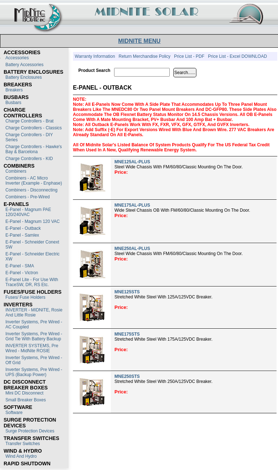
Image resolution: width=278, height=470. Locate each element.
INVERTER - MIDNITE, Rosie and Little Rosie (33, 312)
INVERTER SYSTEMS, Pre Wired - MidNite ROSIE (31, 348)
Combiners (15, 171)
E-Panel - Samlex (22, 235)
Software (13, 412)
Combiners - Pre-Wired (27, 196)
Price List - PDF (189, 56)
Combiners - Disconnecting (31, 190)
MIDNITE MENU (139, 41)
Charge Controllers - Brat (29, 121)
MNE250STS (127, 376)
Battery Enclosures (23, 77)
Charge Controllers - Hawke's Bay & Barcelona (33, 149)
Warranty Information (95, 56)
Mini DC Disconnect (24, 393)
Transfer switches (22, 443)
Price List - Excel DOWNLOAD (237, 56)
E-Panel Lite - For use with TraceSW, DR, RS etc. (31, 282)
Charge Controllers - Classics (33, 127)
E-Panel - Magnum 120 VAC (32, 221)
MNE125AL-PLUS (132, 161)
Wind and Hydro (21, 456)
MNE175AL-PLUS (132, 205)
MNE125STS (127, 291)
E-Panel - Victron (21, 272)
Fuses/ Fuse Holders (25, 297)
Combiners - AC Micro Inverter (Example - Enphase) (33, 181)
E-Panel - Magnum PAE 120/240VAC (28, 212)
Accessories (17, 57)
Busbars (13, 102)
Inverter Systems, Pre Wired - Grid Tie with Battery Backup (33, 336)
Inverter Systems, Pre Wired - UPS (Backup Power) (33, 372)
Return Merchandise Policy (144, 56)
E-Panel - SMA (19, 265)
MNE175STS (127, 334)
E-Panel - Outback (23, 228)
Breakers (14, 89)
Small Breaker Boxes (25, 399)
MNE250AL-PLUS (132, 248)
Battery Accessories (24, 64)
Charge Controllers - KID (29, 158)
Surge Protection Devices (29, 431)
